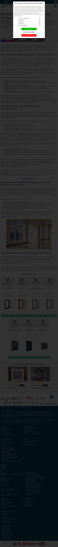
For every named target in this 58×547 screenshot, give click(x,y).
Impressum (35, 40)
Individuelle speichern (29, 32)
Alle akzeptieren (29, 29)
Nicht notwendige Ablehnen (29, 35)
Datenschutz (23, 40)
